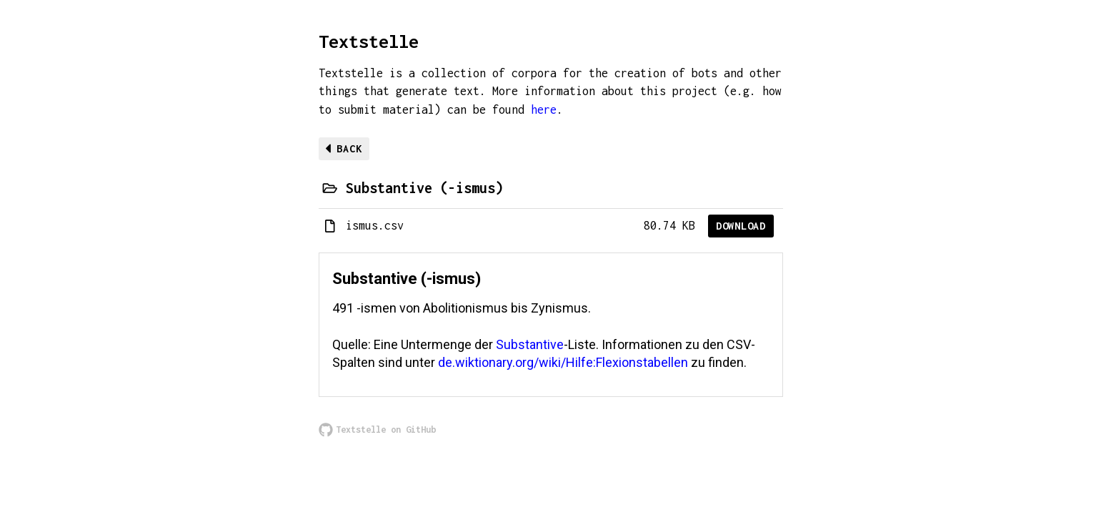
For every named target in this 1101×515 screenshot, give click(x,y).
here (544, 109)
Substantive (530, 344)
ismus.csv (375, 225)
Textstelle (369, 41)
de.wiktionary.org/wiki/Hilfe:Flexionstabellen (563, 362)
